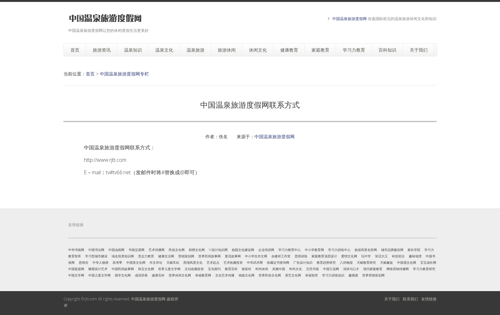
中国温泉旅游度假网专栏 (124, 74)
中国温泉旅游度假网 (349, 18)
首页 (90, 74)
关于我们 (392, 299)
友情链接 (429, 299)
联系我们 (410, 299)
